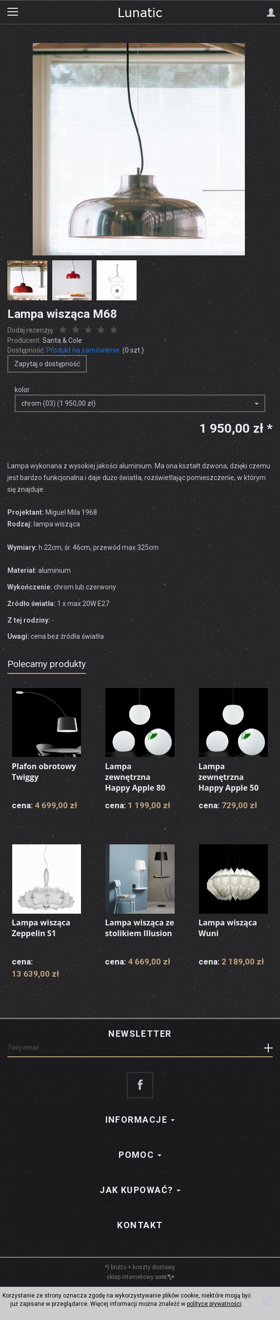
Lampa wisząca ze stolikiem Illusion (139, 928)
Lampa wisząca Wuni (228, 928)
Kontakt (139, 1225)
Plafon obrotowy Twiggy (44, 771)
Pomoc (140, 1155)
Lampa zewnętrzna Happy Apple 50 (229, 777)
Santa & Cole (62, 340)
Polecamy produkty (46, 664)
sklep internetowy (140, 1277)
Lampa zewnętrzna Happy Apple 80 (135, 777)
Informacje (140, 1119)
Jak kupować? (140, 1190)
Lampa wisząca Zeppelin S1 (41, 928)
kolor (22, 390)
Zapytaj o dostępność (47, 364)
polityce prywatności (214, 1303)
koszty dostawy (154, 1267)
